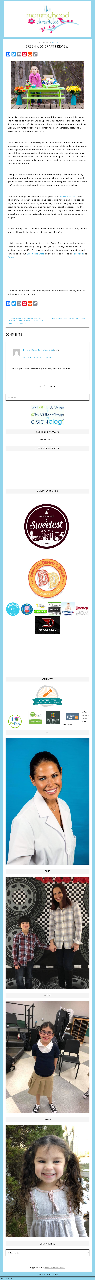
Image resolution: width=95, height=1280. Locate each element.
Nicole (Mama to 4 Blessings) (38, 349)
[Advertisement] (47, 655)
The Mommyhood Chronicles (47, 20)
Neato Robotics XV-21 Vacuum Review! (68, 318)
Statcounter (6, 1278)
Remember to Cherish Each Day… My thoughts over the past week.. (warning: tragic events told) (26, 320)
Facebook (78, 253)
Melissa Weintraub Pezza (55, 1268)
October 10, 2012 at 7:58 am (37, 357)
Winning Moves (47, 439)
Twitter (12, 257)
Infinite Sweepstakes (85, 715)
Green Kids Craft (69, 196)
